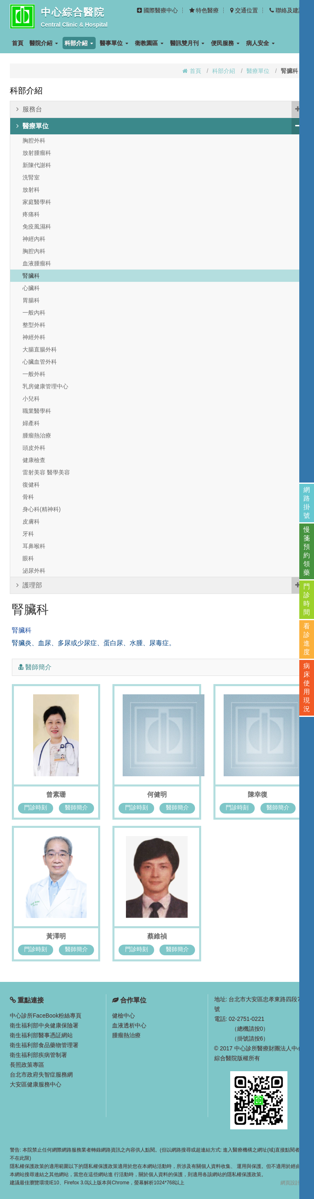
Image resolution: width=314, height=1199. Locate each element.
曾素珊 (56, 794)
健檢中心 (123, 1015)
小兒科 (31, 398)
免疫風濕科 (36, 226)
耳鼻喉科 (33, 546)
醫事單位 (114, 43)
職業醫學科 (36, 411)
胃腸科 (31, 300)
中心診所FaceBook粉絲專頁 (45, 1015)
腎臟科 (31, 275)
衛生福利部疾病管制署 (38, 1055)
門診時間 (306, 599)
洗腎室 (31, 177)
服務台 (160, 109)
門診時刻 (35, 807)
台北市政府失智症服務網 (41, 1074)
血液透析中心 (129, 1025)
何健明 (157, 794)
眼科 (28, 558)
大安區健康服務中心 (35, 1084)
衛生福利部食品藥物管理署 (44, 1045)
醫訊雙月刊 (187, 43)
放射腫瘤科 (36, 153)
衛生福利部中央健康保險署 (44, 1025)
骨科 (28, 497)
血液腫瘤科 (36, 263)
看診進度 (306, 639)
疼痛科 (31, 214)
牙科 (28, 533)
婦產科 (31, 423)
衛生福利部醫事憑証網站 (41, 1035)
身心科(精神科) (41, 509)
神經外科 (33, 337)
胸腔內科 (33, 251)
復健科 (31, 484)
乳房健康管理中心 (45, 386)
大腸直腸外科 (39, 349)
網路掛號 (306, 502)
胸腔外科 (33, 140)
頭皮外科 (33, 447)
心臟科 (31, 288)
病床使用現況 (306, 687)
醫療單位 (258, 71)
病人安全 (260, 43)
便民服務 (225, 43)
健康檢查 (33, 460)
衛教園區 (149, 43)
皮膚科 (31, 521)
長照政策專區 (27, 1064)
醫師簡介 (76, 807)
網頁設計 (290, 1182)
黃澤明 (56, 936)
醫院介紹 (43, 43)
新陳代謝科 (36, 165)
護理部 (160, 585)
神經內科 (33, 239)
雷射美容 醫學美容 (46, 472)
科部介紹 (79, 43)
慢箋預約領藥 (306, 551)
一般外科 (33, 374)
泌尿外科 (33, 570)
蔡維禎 (157, 936)
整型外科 (33, 325)
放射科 (31, 189)
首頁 (17, 43)
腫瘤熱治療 (36, 435)
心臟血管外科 (39, 361)
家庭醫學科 (36, 202)
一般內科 (33, 312)
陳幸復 (257, 794)
